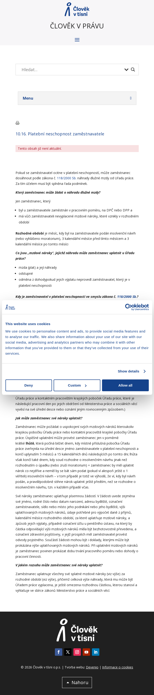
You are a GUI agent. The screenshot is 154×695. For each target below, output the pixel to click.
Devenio (92, 667)
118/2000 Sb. (66, 178)
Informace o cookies (117, 667)
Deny (28, 385)
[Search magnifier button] (133, 69)
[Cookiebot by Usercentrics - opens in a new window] (128, 307)
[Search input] (72, 69)
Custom (77, 385)
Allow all (125, 385)
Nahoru (80, 682)
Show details (128, 371)
